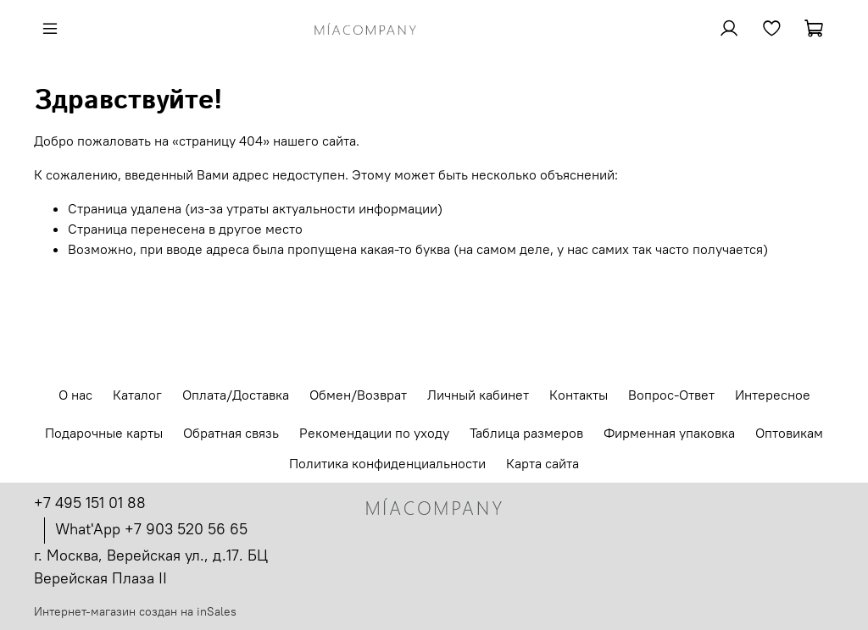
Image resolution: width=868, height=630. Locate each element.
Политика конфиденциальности (387, 463)
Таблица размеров (526, 432)
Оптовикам (789, 432)
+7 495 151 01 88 (90, 502)
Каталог (137, 394)
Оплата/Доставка (235, 394)
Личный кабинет (478, 394)
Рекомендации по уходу (374, 432)
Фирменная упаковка (669, 432)
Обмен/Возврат (358, 394)
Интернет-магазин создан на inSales (135, 611)
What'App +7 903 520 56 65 (151, 529)
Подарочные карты (104, 432)
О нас (75, 394)
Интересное (772, 394)
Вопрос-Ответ (671, 394)
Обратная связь (231, 432)
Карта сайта (542, 463)
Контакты (578, 394)
